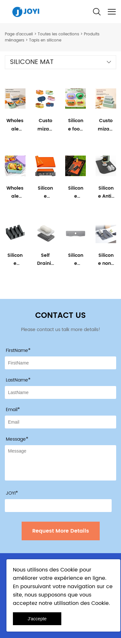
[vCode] (58, 505)
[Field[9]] (60, 422)
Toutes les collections (58, 34)
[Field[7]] (60, 362)
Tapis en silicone (45, 40)
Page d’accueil (19, 34)
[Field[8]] (60, 392)
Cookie (69, 570)
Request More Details (60, 531)
